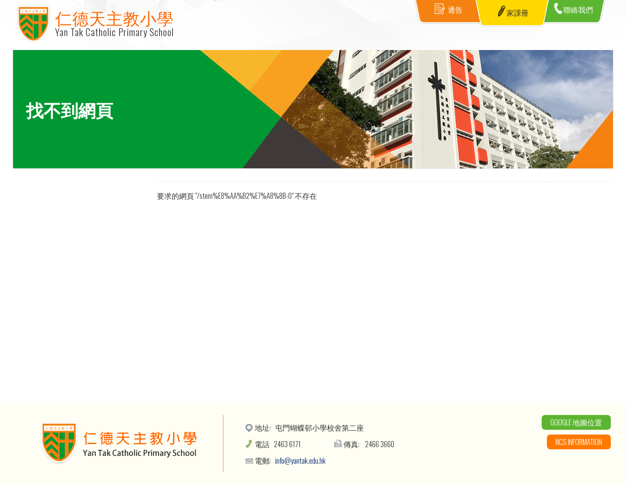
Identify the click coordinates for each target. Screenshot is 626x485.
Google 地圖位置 (576, 422)
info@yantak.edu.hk (300, 460)
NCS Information (579, 441)
